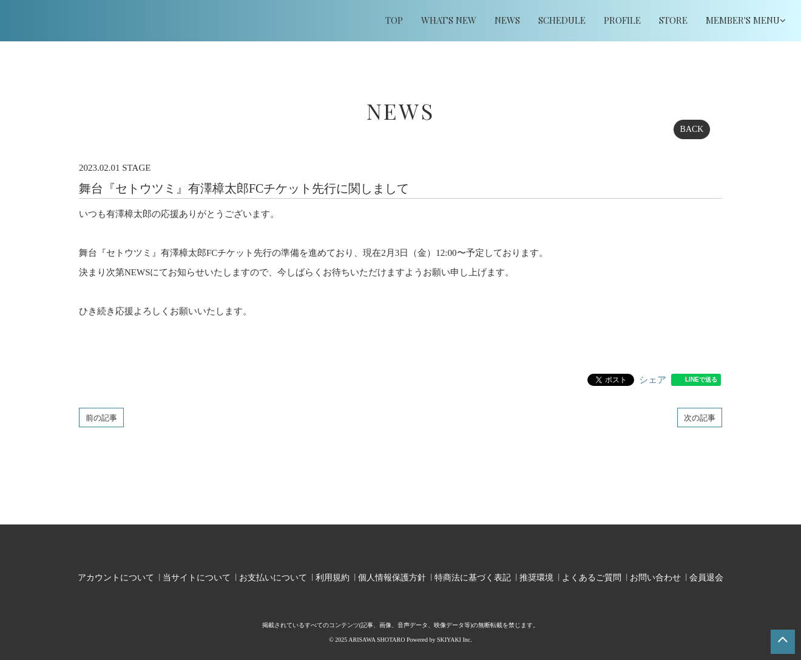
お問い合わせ (655, 576)
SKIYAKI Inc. (454, 637)
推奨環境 (536, 576)
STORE (673, 20)
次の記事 (699, 417)
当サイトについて (197, 576)
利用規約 (333, 576)
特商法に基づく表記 (472, 576)
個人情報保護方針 (392, 576)
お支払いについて (273, 576)
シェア (652, 380)
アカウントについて (116, 576)
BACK (692, 129)
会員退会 (706, 576)
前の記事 (101, 417)
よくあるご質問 (591, 576)
